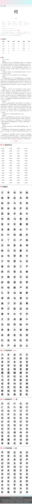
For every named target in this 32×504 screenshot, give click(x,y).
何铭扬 (3, 148)
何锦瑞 (26, 160)
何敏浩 (26, 168)
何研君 (10, 158)
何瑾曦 (3, 172)
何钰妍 (18, 163)
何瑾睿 (3, 153)
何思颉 (10, 148)
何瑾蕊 (10, 160)
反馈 (31, 499)
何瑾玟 (3, 177)
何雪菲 (3, 155)
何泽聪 (26, 165)
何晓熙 (3, 150)
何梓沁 (18, 150)
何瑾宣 (3, 175)
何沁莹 (26, 148)
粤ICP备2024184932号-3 (17, 499)
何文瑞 (10, 182)
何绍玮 (18, 168)
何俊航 (10, 165)
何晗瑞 (18, 182)
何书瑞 (26, 180)
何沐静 (3, 168)
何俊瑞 (10, 150)
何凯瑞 (10, 180)
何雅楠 (3, 165)
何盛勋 (26, 155)
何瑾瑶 (26, 170)
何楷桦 (10, 170)
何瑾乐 (10, 175)
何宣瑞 (18, 180)
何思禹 (18, 148)
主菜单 (30, 1)
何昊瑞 (3, 182)
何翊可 (10, 155)
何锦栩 (26, 150)
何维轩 (10, 168)
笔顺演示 (18, 30)
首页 (1, 5)
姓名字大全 (6, 145)
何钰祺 (26, 163)
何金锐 (26, 158)
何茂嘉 (18, 155)
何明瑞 (26, 182)
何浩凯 (10, 163)
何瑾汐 (18, 172)
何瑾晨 (10, 177)
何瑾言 (26, 177)
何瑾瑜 (18, 170)
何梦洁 (18, 153)
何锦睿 (18, 158)
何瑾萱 (26, 175)
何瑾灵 (18, 175)
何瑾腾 (10, 172)
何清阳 (3, 163)
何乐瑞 (3, 180)
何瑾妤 (26, 172)
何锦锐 (3, 160)
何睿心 (3, 158)
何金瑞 (18, 160)
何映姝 (18, 165)
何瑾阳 (18, 177)
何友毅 (26, 153)
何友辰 (10, 153)
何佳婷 (3, 170)
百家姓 (4, 5)
